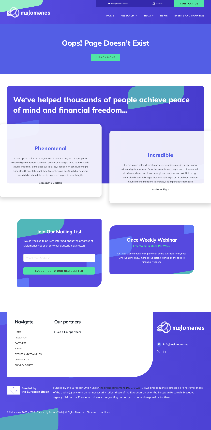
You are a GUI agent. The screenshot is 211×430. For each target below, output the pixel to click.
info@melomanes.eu (176, 344)
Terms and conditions (98, 412)
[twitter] (158, 351)
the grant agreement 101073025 (119, 387)
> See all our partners (67, 331)
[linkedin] (164, 351)
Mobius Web (55, 412)
